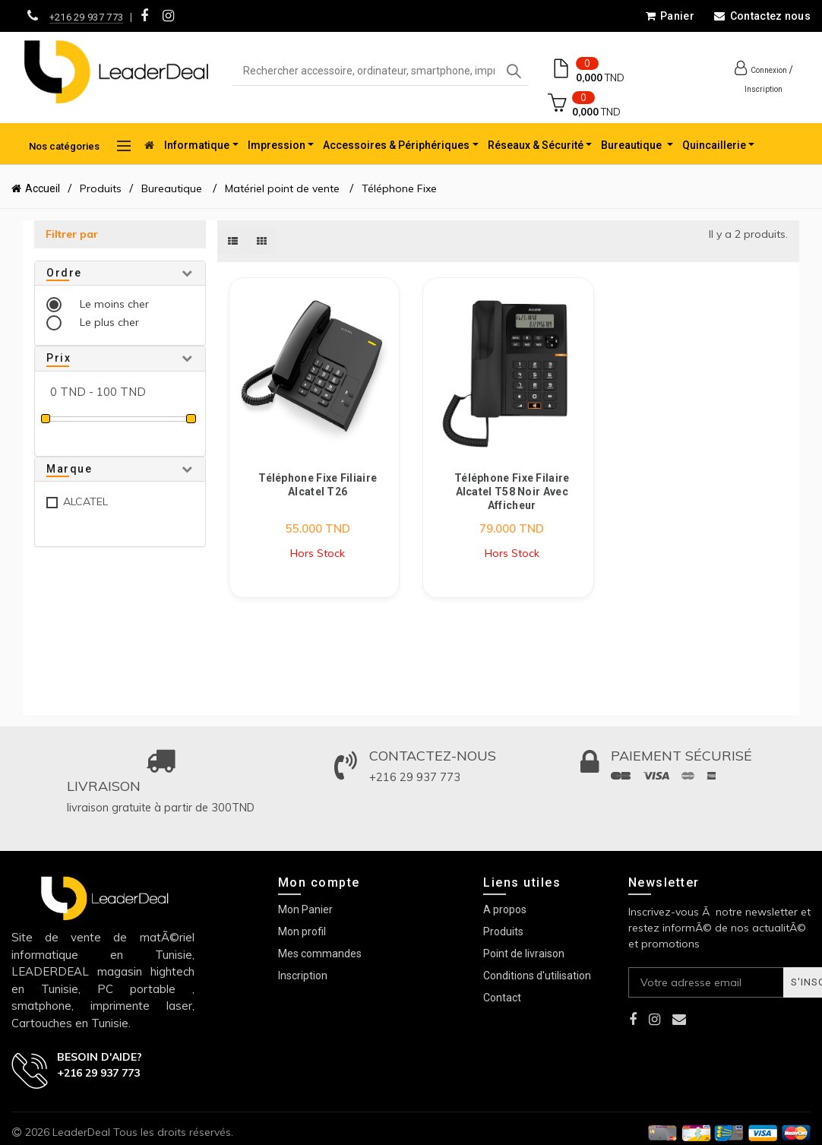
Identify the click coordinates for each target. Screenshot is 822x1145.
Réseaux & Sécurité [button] (535, 145)
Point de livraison (523, 953)
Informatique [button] (196, 145)
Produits (101, 188)
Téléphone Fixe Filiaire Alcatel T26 (317, 485)
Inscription (763, 89)
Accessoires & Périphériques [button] (396, 145)
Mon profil (302, 931)
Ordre (64, 273)
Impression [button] (276, 145)
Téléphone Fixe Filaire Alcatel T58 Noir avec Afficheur (512, 491)
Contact (502, 998)
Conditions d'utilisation (537, 975)
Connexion (769, 70)
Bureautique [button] (632, 145)
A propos (504, 909)
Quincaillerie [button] (714, 145)
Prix (58, 358)
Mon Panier (305, 909)
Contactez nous (762, 16)
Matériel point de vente (282, 188)
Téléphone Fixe (399, 188)
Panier (669, 16)
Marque (69, 469)
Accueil (42, 188)
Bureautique (173, 188)
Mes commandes (320, 953)
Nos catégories (80, 146)
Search (513, 71)
